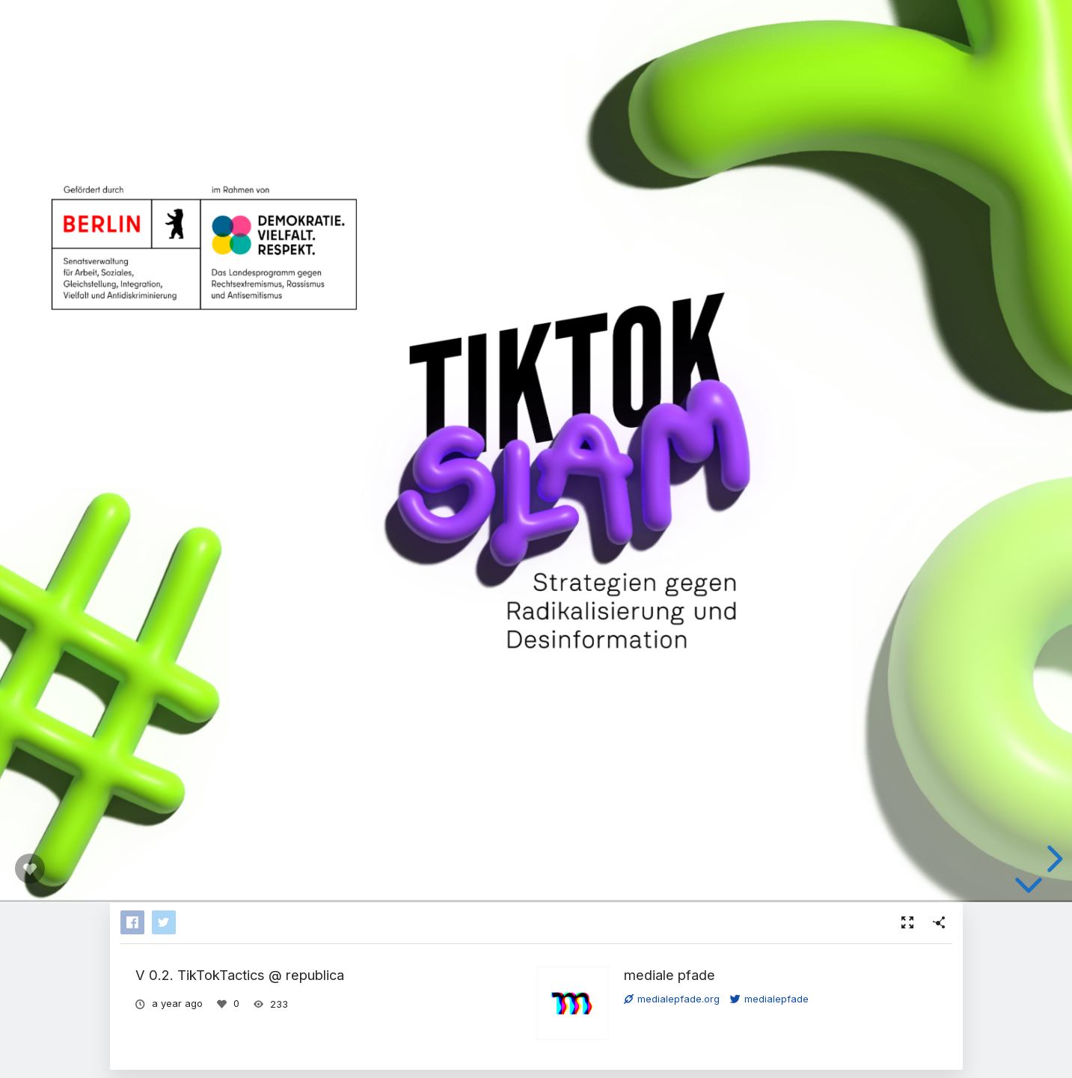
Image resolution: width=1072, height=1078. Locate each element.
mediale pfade (669, 975)
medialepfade (769, 999)
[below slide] (1028, 888)
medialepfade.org (672, 999)
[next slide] (1052, 858)
